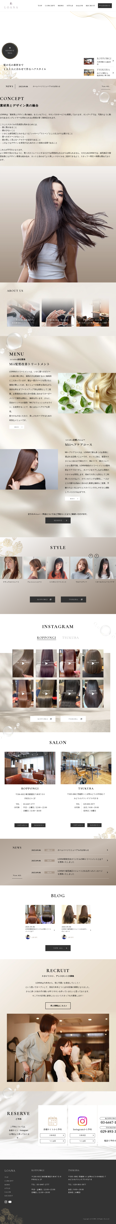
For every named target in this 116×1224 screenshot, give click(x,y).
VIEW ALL (58, 948)
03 (11, 75)
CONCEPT (50, 5)
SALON (79, 5)
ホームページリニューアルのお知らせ (46, 86)
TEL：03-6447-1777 (40, 1184)
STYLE (70, 5)
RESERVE (105, 5)
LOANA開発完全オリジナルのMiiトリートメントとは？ (38, 930)
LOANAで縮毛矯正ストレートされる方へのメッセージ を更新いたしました (81, 872)
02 (8, 75)
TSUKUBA (73, 599)
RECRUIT (90, 5)
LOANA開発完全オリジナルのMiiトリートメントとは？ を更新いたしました (81, 860)
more (16, 427)
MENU (61, 5)
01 (5, 75)
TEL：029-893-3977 (77, 1184)
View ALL (105, 86)
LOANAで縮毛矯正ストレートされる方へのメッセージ (74, 930)
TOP (40, 5)
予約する (10, 51)
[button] (91, 556)
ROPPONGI (42, 599)
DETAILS (22, 825)
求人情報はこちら (58, 1006)
